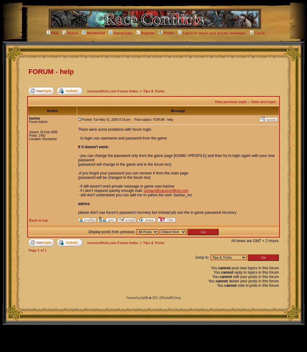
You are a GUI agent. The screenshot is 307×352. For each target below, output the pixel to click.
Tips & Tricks (153, 91)
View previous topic (231, 102)
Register (145, 33)
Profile (166, 33)
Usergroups (121, 33)
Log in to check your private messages (212, 33)
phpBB (144, 298)
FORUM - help (51, 72)
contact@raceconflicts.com (166, 190)
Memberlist (93, 33)
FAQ (52, 33)
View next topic (263, 102)
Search (70, 33)
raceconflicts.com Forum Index (112, 91)
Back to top (38, 220)
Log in (257, 33)
